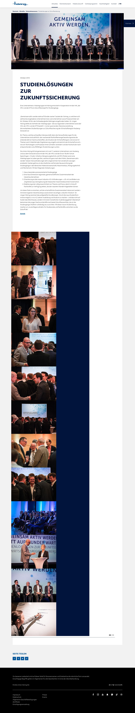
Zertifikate (16, 702)
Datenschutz (17, 697)
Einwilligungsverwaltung (21, 704)
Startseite (15, 11)
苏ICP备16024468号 (115, 685)
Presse (44, 695)
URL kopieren (26, 658)
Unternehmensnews (31, 11)
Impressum (16, 695)
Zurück (22, 214)
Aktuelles (22, 11)
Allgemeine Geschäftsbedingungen (25, 699)
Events (44, 697)
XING (18, 658)
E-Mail (22, 658)
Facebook (14, 658)
